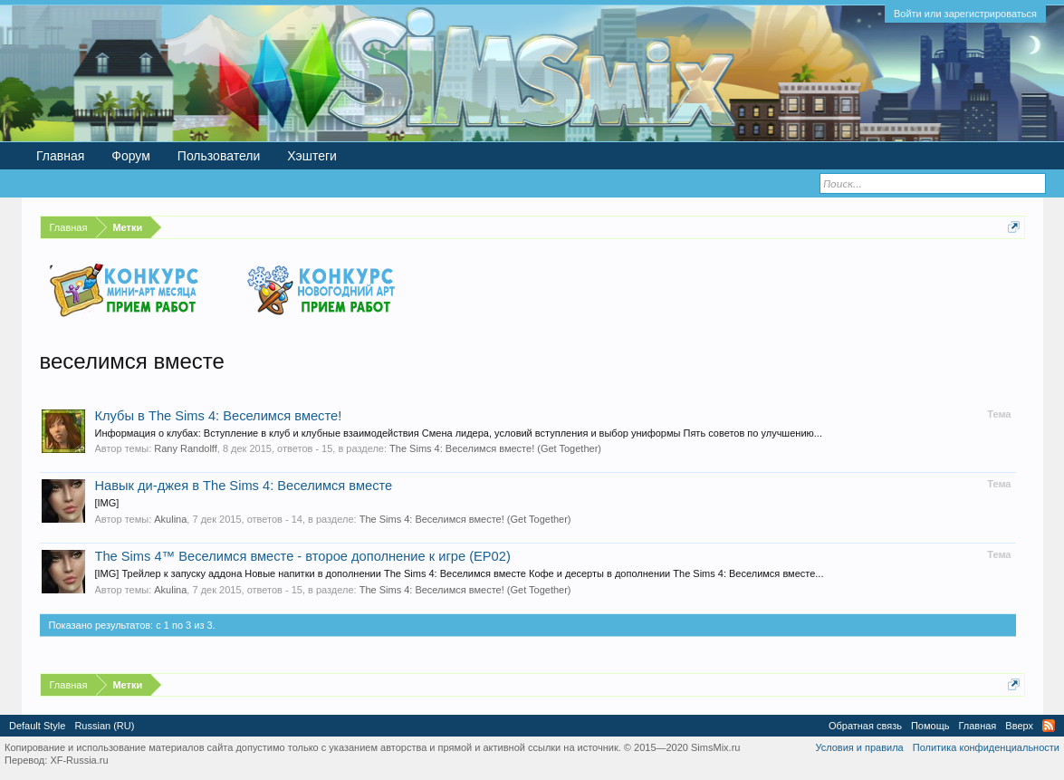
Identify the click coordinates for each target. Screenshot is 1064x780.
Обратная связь (865, 725)
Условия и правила (859, 747)
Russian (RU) (104, 725)
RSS (1048, 725)
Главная (60, 156)
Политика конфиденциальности (986, 747)
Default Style (37, 725)
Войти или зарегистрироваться (965, 13)
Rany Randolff (185, 448)
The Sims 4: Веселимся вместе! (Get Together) (495, 448)
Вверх (1019, 725)
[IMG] (107, 502)
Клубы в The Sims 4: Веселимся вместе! (218, 416)
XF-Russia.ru (79, 760)
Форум (130, 156)
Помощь (930, 725)
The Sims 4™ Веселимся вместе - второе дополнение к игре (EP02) (303, 556)
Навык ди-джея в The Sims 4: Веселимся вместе (244, 485)
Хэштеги (312, 156)
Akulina (170, 519)
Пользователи (218, 156)
